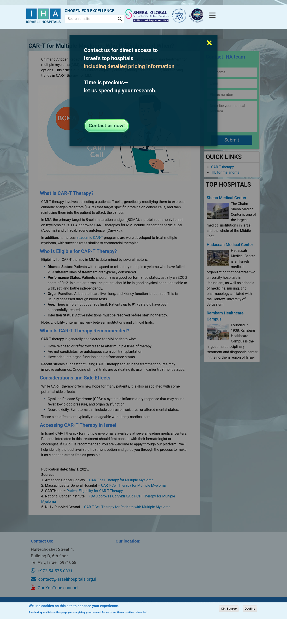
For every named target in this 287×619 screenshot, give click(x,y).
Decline (250, 608)
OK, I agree (229, 608)
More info (142, 612)
